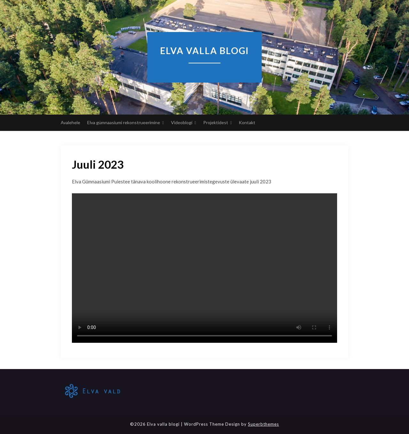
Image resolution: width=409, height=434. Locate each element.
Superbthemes (263, 424)
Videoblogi (181, 122)
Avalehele (70, 122)
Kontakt (247, 122)
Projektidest (215, 122)
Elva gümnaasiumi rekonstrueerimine (123, 122)
